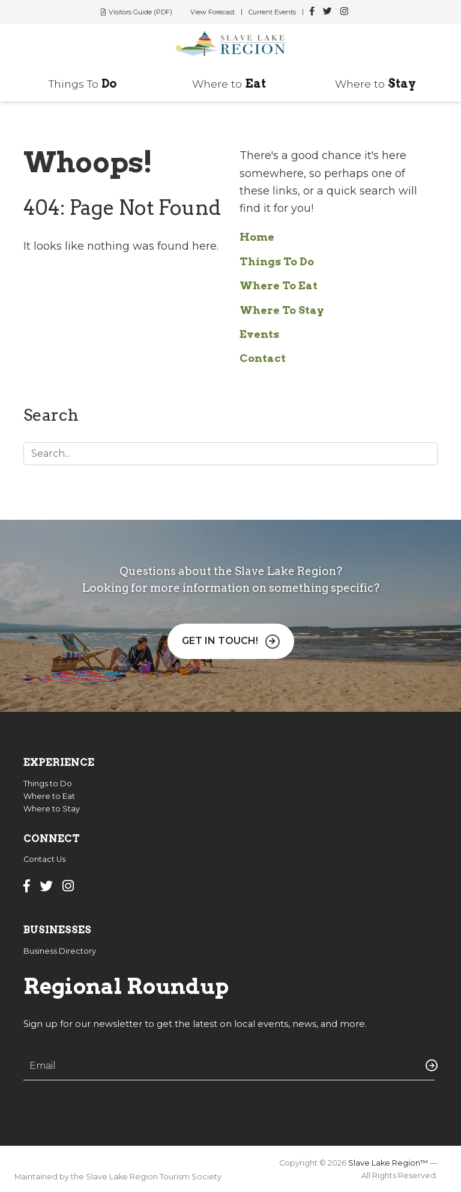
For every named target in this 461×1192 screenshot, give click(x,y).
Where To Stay (282, 310)
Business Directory (59, 951)
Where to (229, 83)
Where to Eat (49, 796)
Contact (263, 358)
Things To (83, 83)
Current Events (272, 12)
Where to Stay (51, 808)
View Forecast (212, 12)
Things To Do (277, 261)
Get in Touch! (220, 640)
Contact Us (44, 859)
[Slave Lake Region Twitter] (327, 12)
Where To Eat (279, 285)
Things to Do (47, 783)
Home (257, 236)
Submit (429, 1065)
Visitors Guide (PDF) (140, 12)
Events (259, 334)
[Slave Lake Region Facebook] (312, 12)
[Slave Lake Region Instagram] (344, 12)
